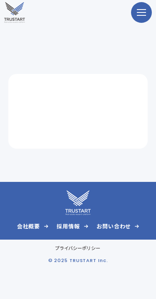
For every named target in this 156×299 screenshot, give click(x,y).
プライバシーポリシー (78, 248)
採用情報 (68, 226)
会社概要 (28, 226)
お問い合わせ (114, 226)
